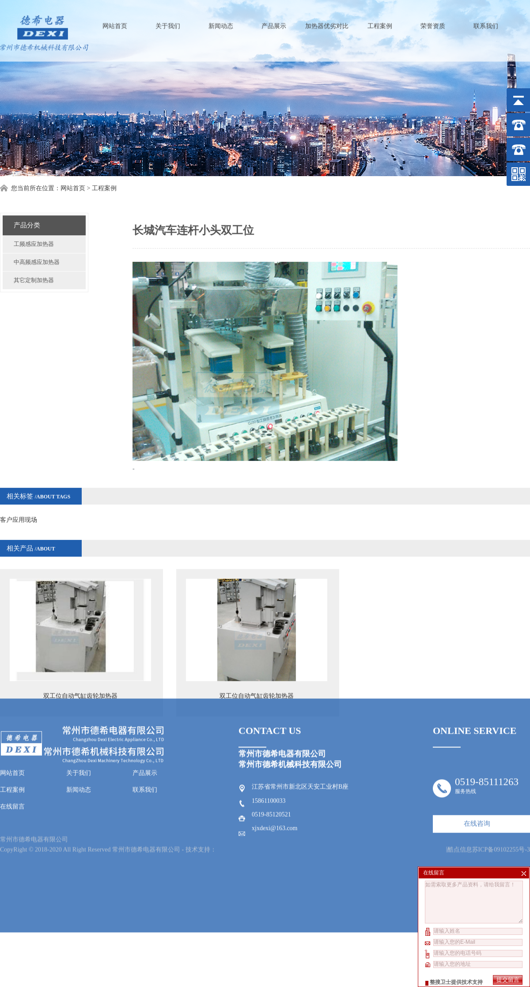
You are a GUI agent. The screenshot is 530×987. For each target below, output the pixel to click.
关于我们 (167, 22)
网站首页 (114, 22)
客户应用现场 (18, 497)
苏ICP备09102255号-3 (501, 768)
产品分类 (27, 202)
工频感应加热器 (34, 221)
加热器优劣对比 (326, 22)
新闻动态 (220, 22)
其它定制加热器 (34, 257)
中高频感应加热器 (37, 239)
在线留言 (12, 731)
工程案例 (379, 22)
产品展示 (273, 22)
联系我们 (485, 22)
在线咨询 (477, 748)
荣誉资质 (432, 22)
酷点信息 (459, 768)
